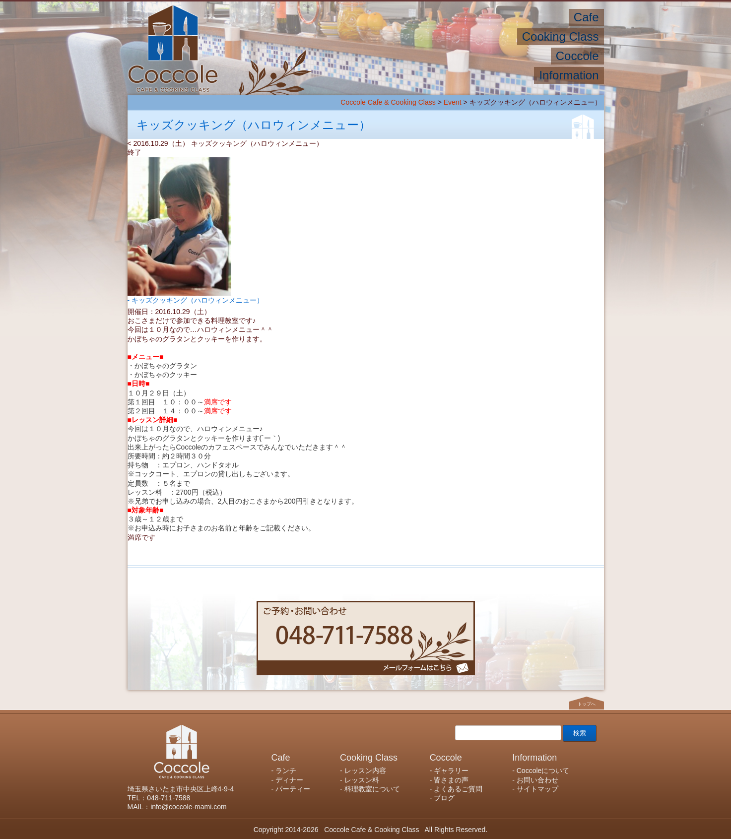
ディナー (289, 780)
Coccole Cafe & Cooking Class (387, 102)
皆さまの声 (451, 780)
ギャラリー (451, 770)
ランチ (285, 770)
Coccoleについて (543, 770)
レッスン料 (361, 780)
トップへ (587, 704)
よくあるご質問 (458, 789)
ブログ (444, 798)
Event (453, 102)
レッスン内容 (365, 770)
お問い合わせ (537, 780)
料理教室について (372, 789)
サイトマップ (537, 789)
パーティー (292, 789)
